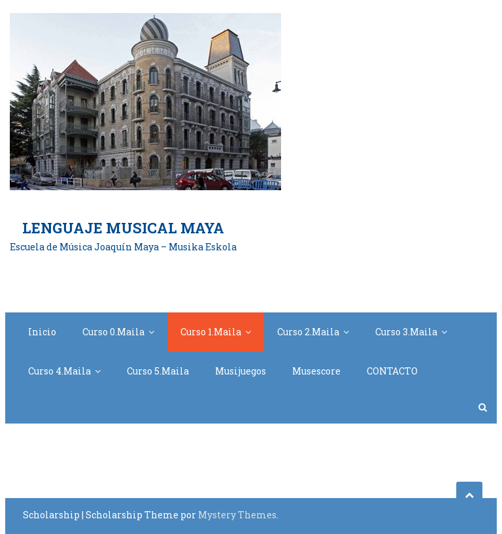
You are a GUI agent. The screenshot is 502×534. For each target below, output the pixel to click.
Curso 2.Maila (308, 331)
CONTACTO (392, 371)
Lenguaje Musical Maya (123, 227)
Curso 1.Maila (210, 331)
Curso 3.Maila (406, 331)
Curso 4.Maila (59, 371)
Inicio (42, 331)
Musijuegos (240, 371)
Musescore (316, 371)
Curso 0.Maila (113, 331)
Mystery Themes (237, 515)
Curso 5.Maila (158, 371)
